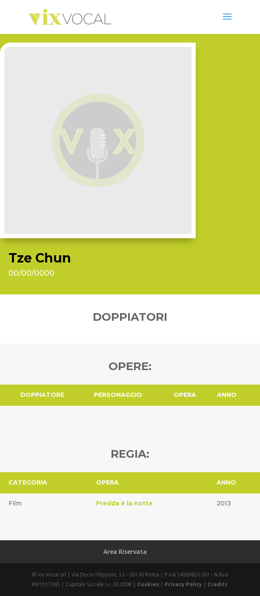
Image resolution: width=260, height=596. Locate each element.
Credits (218, 584)
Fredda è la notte (124, 503)
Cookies (148, 584)
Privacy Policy (183, 584)
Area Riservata (125, 552)
